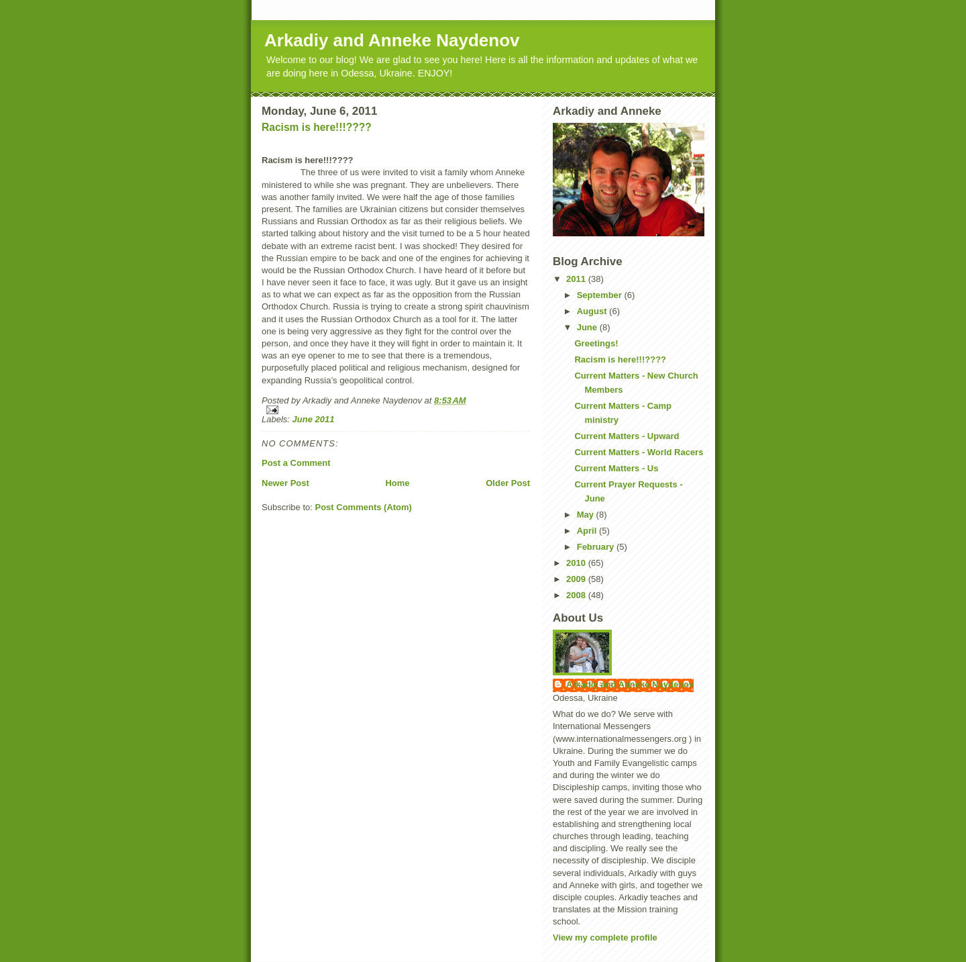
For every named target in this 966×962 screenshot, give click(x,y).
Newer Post (285, 483)
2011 (577, 279)
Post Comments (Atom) (363, 507)
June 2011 (313, 419)
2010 (577, 563)
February (596, 547)
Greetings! (596, 343)
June (588, 327)
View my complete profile (605, 937)
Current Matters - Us (616, 468)
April (588, 531)
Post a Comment (296, 463)
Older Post (508, 483)
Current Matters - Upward (626, 436)
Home (397, 483)
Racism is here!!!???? (317, 127)
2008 (577, 595)
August (593, 311)
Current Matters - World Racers (638, 452)
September (601, 295)
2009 (577, 579)
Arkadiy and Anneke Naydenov (392, 40)
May (586, 515)
